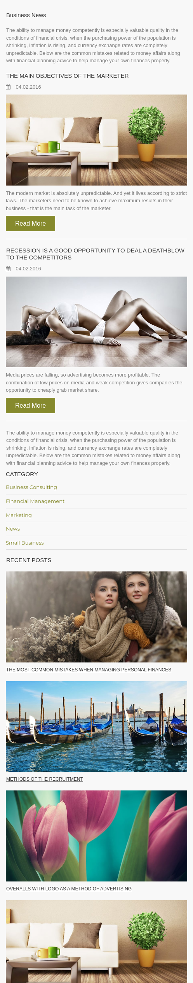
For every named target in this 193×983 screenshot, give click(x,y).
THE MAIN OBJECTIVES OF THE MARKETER (67, 75)
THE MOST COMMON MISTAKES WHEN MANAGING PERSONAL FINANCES (88, 670)
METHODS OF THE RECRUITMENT (44, 779)
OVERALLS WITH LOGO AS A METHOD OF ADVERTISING (69, 889)
